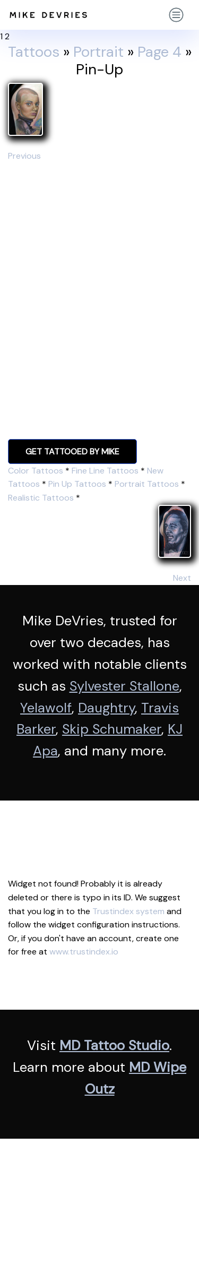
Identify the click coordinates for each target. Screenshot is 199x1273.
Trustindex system (128, 911)
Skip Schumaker (111, 729)
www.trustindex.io (83, 951)
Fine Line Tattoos (105, 470)
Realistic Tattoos (41, 497)
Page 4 (159, 52)
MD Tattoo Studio (114, 1045)
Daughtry (106, 708)
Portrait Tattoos (147, 483)
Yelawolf (46, 708)
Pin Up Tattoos (77, 483)
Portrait (98, 52)
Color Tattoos (35, 470)
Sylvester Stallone (124, 686)
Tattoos (33, 52)
